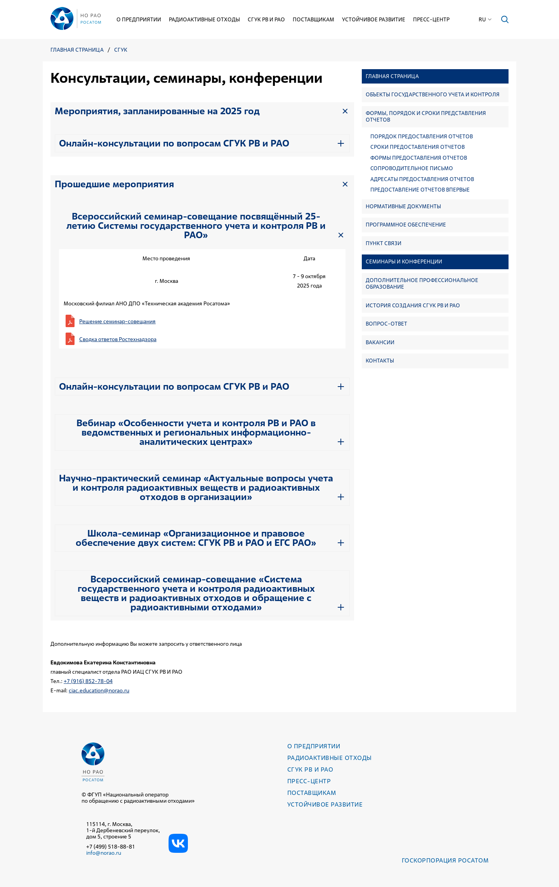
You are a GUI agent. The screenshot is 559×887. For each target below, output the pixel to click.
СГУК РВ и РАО (266, 19)
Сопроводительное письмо (411, 168)
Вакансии (380, 342)
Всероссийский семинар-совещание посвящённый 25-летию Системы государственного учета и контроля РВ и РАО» (196, 226)
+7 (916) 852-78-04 (88, 681)
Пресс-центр (431, 19)
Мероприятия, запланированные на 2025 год (157, 111)
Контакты (380, 360)
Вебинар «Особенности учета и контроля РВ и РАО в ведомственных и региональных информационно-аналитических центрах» (196, 432)
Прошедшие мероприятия (114, 184)
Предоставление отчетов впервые (420, 189)
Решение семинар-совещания (117, 321)
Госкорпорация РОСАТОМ (445, 860)
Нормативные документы (403, 206)
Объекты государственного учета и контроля (433, 94)
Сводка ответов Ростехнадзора (117, 339)
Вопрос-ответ (386, 323)
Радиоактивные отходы (204, 19)
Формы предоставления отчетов (418, 158)
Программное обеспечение (406, 224)
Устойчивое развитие (373, 19)
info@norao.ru (103, 852)
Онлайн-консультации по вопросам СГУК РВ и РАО (174, 143)
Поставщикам (313, 19)
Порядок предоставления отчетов (421, 136)
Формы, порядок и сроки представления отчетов (426, 117)
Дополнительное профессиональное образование (422, 284)
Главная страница (77, 50)
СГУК (120, 50)
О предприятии (138, 19)
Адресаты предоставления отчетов (422, 179)
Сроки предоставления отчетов (417, 147)
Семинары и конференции (404, 261)
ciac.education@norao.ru (99, 690)
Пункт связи (383, 243)
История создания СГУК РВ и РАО (413, 305)
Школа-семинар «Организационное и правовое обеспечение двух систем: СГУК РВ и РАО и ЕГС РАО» (196, 538)
